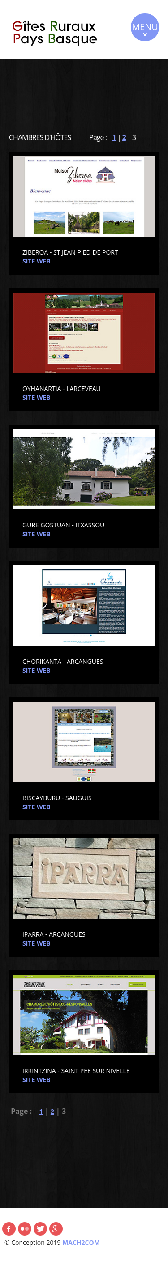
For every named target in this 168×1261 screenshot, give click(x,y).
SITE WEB (36, 261)
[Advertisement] (84, 90)
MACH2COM (81, 1242)
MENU (145, 28)
